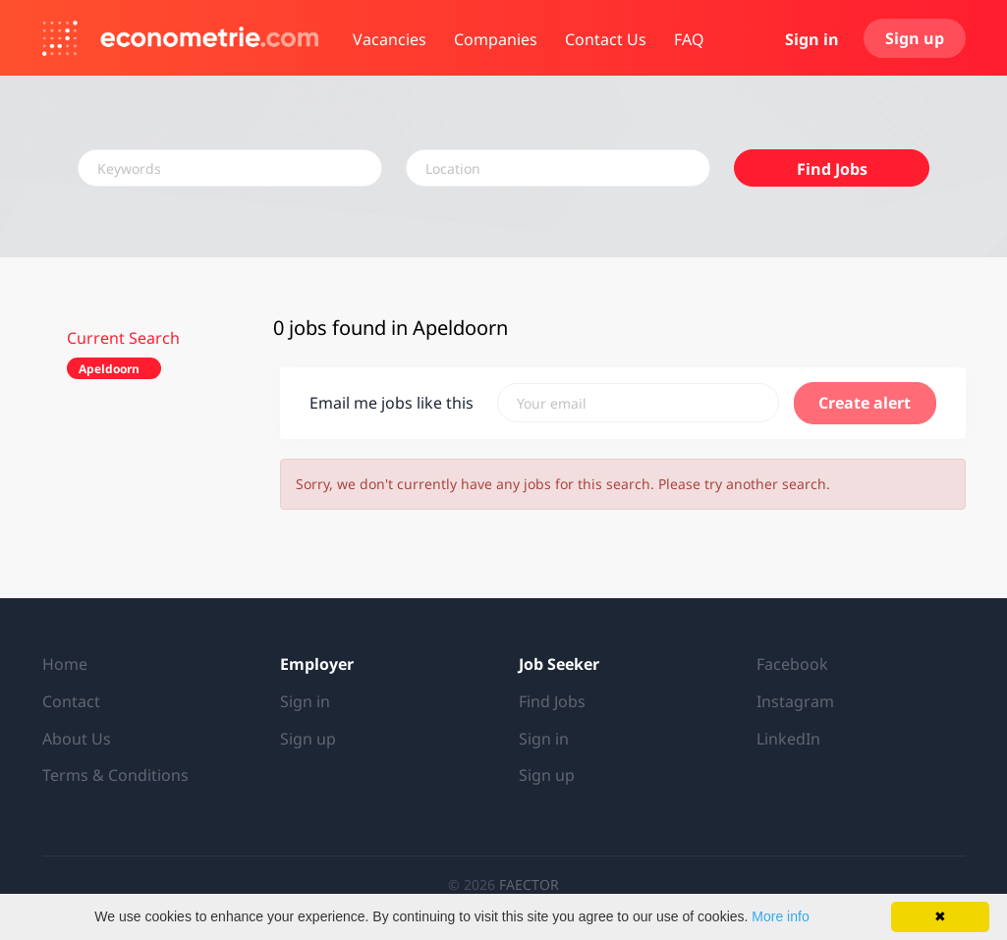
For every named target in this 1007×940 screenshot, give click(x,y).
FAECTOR (529, 884)
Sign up (914, 38)
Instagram (795, 701)
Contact (71, 701)
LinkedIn (788, 738)
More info (780, 916)
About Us (76, 738)
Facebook (792, 664)
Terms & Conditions (115, 775)
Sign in (812, 39)
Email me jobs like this (391, 403)
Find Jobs (832, 169)
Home (64, 664)
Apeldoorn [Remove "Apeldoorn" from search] (109, 368)
